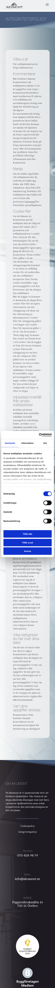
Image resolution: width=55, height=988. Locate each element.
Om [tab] (45, 443)
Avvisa (27, 551)
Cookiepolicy (27, 826)
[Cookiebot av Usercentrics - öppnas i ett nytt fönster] (39, 435)
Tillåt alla (27, 534)
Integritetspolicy (27, 832)
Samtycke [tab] (10, 443)
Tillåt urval (27, 542)
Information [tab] (27, 443)
